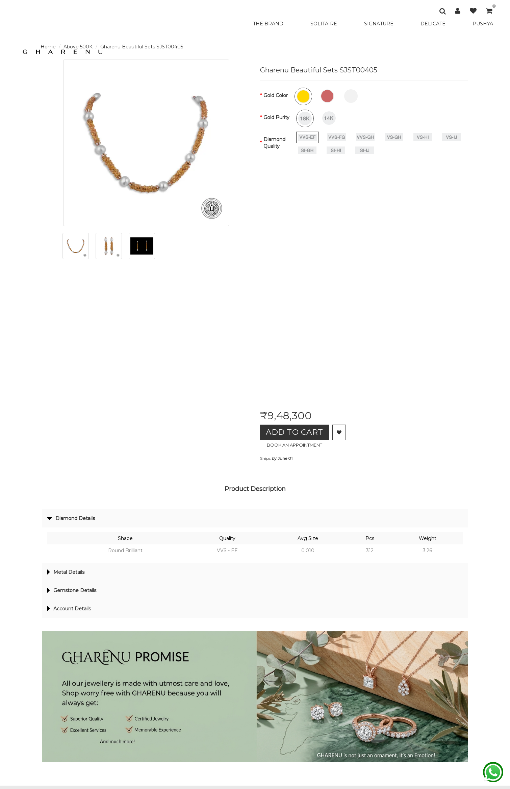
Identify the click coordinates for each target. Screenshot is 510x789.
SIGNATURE (378, 24)
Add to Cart (297, 432)
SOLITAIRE (323, 24)
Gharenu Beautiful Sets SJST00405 (141, 47)
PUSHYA (483, 24)
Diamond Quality (274, 142)
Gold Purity (276, 117)
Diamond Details (73, 519)
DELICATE (432, 24)
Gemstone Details (73, 592)
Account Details (71, 611)
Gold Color (275, 95)
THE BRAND (268, 24)
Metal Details (67, 573)
